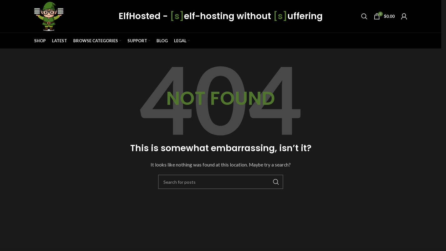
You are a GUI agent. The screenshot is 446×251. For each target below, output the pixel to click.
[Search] (364, 16)
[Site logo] (49, 15)
